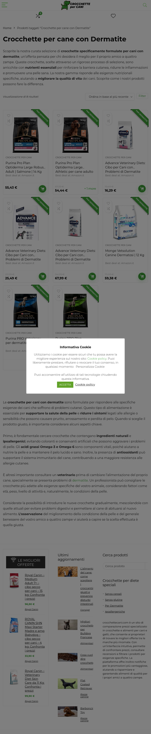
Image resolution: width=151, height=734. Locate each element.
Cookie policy (96, 358)
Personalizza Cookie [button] (90, 366)
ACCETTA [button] (65, 384)
